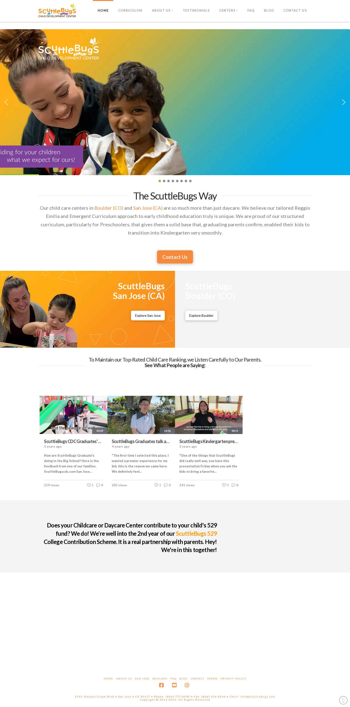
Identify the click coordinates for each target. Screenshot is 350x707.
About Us (124, 678)
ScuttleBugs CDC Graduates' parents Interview (73, 441)
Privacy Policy (233, 678)
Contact (197, 678)
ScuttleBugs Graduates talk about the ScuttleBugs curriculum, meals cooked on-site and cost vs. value (141, 441)
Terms (212, 678)
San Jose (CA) (148, 208)
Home (108, 678)
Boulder (160, 678)
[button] (6, 102)
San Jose (142, 678)
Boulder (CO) (108, 208)
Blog (183, 678)
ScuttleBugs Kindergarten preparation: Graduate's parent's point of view (208, 441)
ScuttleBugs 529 (196, 533)
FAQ (173, 678)
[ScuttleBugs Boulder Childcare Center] (201, 315)
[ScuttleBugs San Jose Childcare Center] (148, 315)
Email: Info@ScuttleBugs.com (252, 696)
